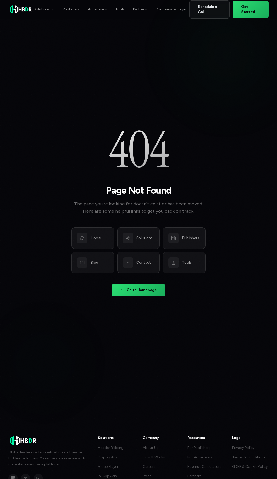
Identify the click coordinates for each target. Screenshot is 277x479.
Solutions (44, 9)
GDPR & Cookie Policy (250, 466)
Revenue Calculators (204, 466)
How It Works (154, 457)
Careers (149, 466)
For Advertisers (200, 457)
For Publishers (198, 448)
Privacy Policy (243, 448)
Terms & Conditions (248, 457)
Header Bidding (111, 448)
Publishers (71, 9)
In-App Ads (107, 476)
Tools (120, 9)
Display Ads (108, 457)
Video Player (108, 466)
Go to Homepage (138, 290)
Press (147, 476)
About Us (150, 448)
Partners (140, 9)
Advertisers (97, 9)
